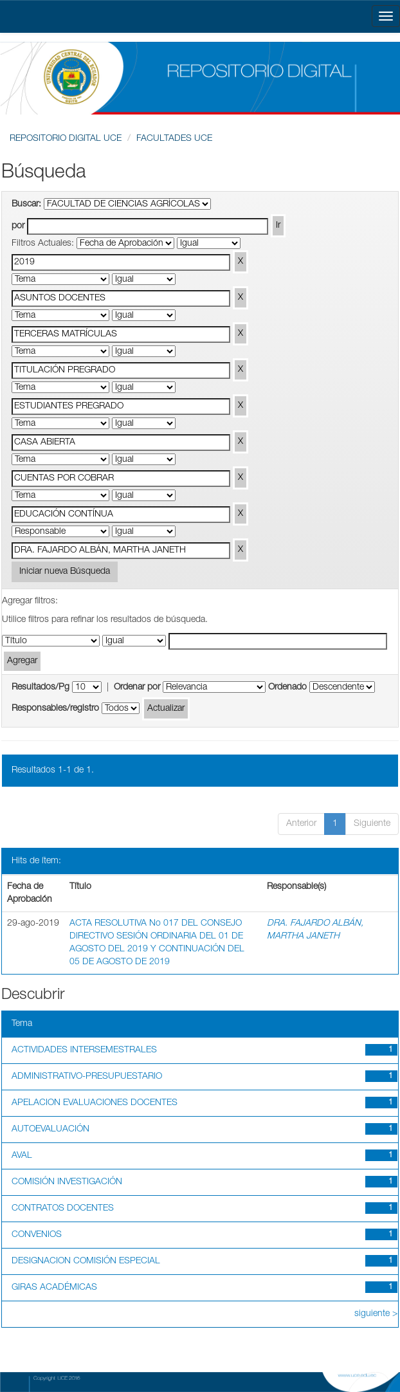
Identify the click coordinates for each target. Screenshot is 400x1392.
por (18, 226)
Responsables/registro (55, 708)
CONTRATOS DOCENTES (63, 1208)
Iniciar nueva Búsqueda (64, 571)
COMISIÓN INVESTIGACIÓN (67, 1182)
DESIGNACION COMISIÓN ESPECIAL (86, 1261)
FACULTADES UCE (174, 138)
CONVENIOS (37, 1235)
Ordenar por (137, 687)
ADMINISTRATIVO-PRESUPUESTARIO (87, 1076)
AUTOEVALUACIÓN (50, 1129)
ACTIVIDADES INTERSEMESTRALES (84, 1050)
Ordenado (287, 687)
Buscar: (26, 204)
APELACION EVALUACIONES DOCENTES (94, 1103)
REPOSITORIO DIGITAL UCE (66, 138)
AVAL (22, 1155)
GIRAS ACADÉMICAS (54, 1287)
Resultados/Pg (40, 687)
